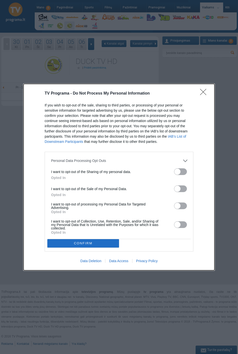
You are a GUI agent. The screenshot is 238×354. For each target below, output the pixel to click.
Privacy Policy (147, 261)
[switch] (180, 171)
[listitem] (119, 160)
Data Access (118, 261)
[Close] (204, 93)
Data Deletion (90, 261)
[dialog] (119, 177)
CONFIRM (83, 243)
